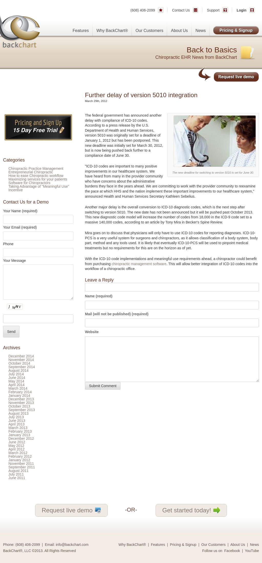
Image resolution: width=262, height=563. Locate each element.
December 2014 (21, 356)
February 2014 (20, 392)
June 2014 (16, 377)
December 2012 (21, 438)
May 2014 (16, 381)
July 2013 (16, 417)
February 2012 (20, 456)
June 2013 (16, 420)
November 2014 (21, 360)
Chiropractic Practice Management (35, 168)
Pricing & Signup (236, 30)
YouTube (252, 551)
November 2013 (21, 402)
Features (81, 30)
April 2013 (16, 424)
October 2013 (19, 406)
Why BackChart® (112, 30)
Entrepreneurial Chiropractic (30, 172)
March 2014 (17, 388)
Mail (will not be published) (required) (116, 314)
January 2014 (19, 395)
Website (92, 332)
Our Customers (149, 30)
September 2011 (21, 467)
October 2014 (19, 363)
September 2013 (21, 410)
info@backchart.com (72, 545)
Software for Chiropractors (29, 183)
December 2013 (21, 399)
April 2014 (16, 385)
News (200, 30)
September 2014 (21, 367)
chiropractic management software (139, 264)
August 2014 (18, 370)
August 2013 (18, 413)
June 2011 (16, 478)
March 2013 (17, 428)
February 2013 (20, 431)
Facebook (232, 551)
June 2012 (16, 442)
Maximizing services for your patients (37, 179)
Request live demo (71, 510)
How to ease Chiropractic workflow (35, 175)
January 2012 (19, 460)
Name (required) (98, 296)
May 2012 (16, 445)
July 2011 (16, 474)
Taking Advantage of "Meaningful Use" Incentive (38, 188)
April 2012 (16, 449)
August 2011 (18, 470)
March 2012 (17, 453)
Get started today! (191, 510)
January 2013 (19, 435)
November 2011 (21, 463)
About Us (179, 30)
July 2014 (16, 374)
